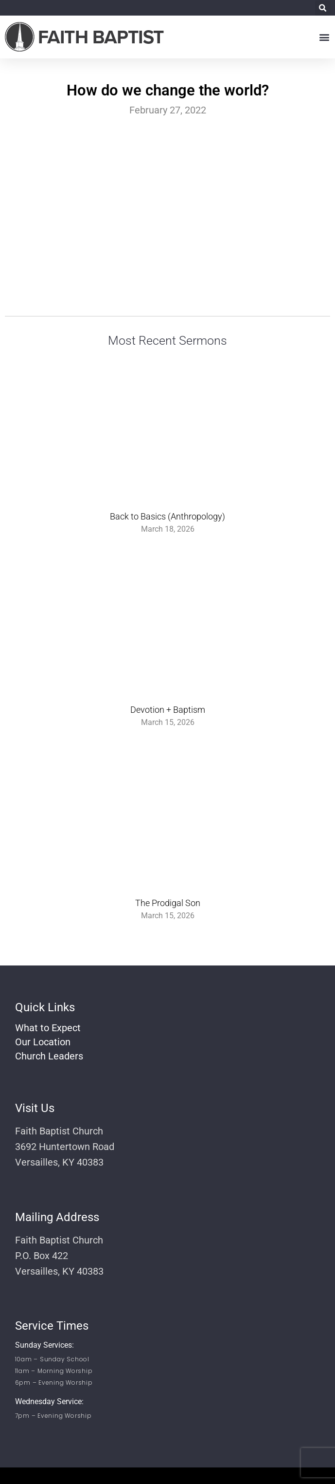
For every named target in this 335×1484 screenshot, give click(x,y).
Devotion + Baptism (167, 710)
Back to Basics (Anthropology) (167, 516)
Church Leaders (49, 1056)
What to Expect (48, 1028)
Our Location (43, 1042)
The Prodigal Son (167, 903)
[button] (322, 8)
